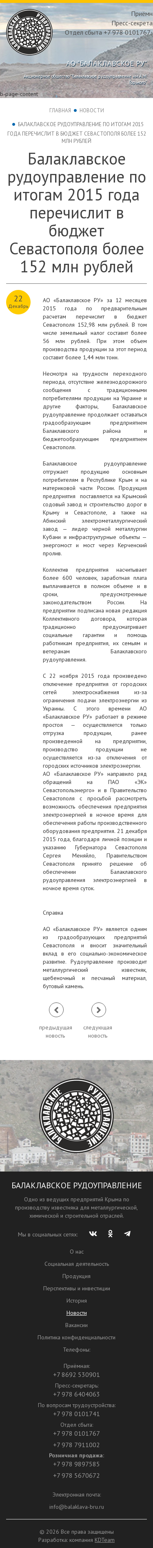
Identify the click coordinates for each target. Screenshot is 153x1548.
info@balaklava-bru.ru (76, 1506)
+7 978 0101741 (76, 1414)
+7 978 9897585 (76, 1464)
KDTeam (105, 1540)
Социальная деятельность (76, 1263)
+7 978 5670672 (76, 1475)
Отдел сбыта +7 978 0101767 (108, 32)
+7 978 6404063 (76, 1394)
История (77, 1300)
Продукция (76, 1276)
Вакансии (76, 1325)
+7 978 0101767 (76, 1433)
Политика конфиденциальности (76, 1337)
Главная (60, 110)
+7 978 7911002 (76, 1445)
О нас (77, 1251)
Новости (92, 110)
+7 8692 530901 (76, 1374)
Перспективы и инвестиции (76, 1288)
